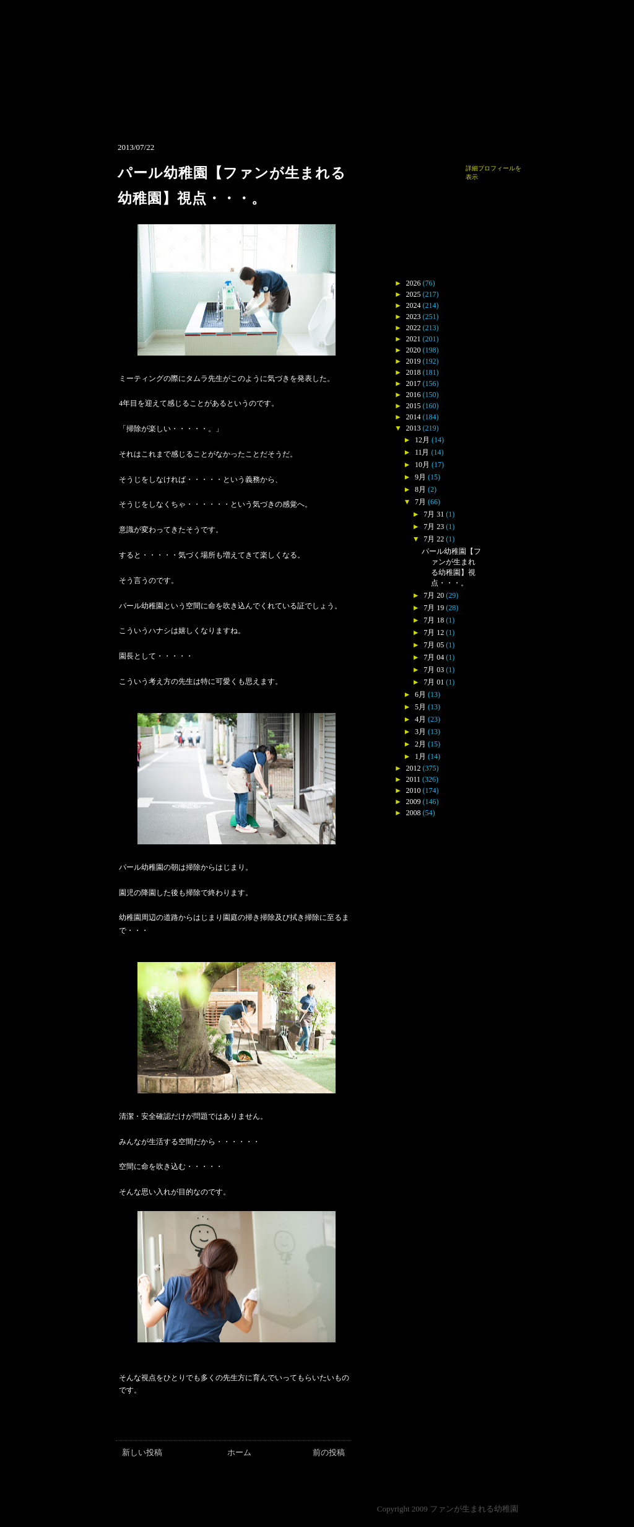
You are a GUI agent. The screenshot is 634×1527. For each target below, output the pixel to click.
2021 (413, 339)
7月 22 (433, 539)
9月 (420, 477)
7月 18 (433, 620)
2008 (413, 812)
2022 (413, 327)
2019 (413, 361)
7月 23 (433, 526)
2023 (413, 316)
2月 (420, 744)
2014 (413, 417)
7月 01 (433, 682)
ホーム (239, 1452)
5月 (420, 706)
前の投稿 (329, 1452)
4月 (420, 719)
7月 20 (433, 595)
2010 (413, 790)
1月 (420, 756)
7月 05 (433, 645)
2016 (413, 394)
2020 (413, 350)
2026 (413, 283)
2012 (413, 768)
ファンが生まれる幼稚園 (474, 1508)
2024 (413, 305)
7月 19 (433, 607)
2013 (413, 428)
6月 (420, 694)
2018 (413, 372)
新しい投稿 (142, 1452)
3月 (420, 731)
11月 (422, 452)
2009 (413, 801)
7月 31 (433, 514)
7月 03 (433, 669)
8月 (420, 489)
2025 (413, 294)
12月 (422, 439)
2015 (413, 405)
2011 (413, 779)
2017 (413, 383)
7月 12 (433, 632)
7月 (420, 501)
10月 (422, 464)
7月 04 (433, 657)
